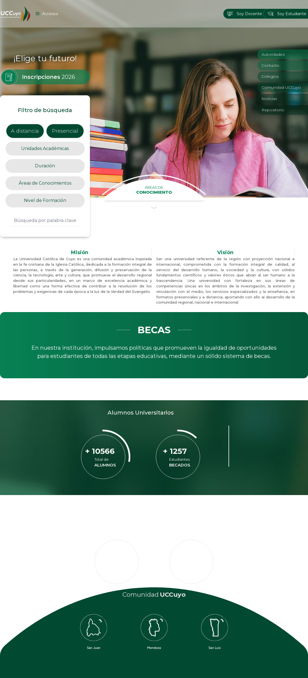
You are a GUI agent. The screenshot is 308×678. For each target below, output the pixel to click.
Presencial (65, 131)
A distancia (25, 131)
